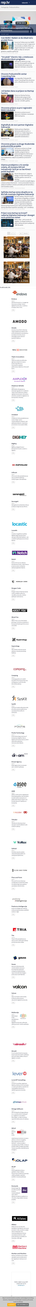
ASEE (13, 791)
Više (13, 310)
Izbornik (25, 3)
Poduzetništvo (4, 26)
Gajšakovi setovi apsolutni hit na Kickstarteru (15, 29)
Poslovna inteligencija (19, 906)
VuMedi (14, 848)
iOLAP (14, 1167)
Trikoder (14, 820)
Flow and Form (17, 877)
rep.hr (5, 3)
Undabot (15, 415)
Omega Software (17, 1109)
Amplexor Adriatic (18, 386)
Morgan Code (16, 588)
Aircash (14, 1051)
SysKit (14, 704)
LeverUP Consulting (18, 1080)
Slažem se (11, 1305)
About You (15, 617)
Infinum (14, 472)
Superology (15, 646)
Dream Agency (17, 762)
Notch (14, 559)
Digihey (14, 443)
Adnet (14, 1128)
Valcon (14, 993)
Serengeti (15, 501)
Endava (14, 299)
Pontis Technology (18, 733)
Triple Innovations (18, 357)
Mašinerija (15, 1012)
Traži (33, 2)
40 (20, 233)
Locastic (14, 530)
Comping (15, 675)
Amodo (14, 328)
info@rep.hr (21, 1285)
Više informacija (22, 1305)
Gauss (14, 964)
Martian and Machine (19, 1253)
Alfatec (14, 1224)
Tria (13, 935)
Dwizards (15, 1186)
